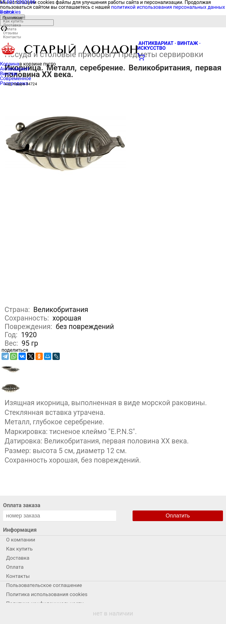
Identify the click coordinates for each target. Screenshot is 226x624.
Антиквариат (15, 69)
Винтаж (8, 73)
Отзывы (10, 33)
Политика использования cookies (46, 594)
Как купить (13, 21)
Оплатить (178, 516)
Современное (15, 78)
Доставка (12, 25)
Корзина (9, 64)
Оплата (9, 29)
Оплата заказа (21, 505)
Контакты (12, 37)
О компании (14, 17)
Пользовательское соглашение (44, 585)
